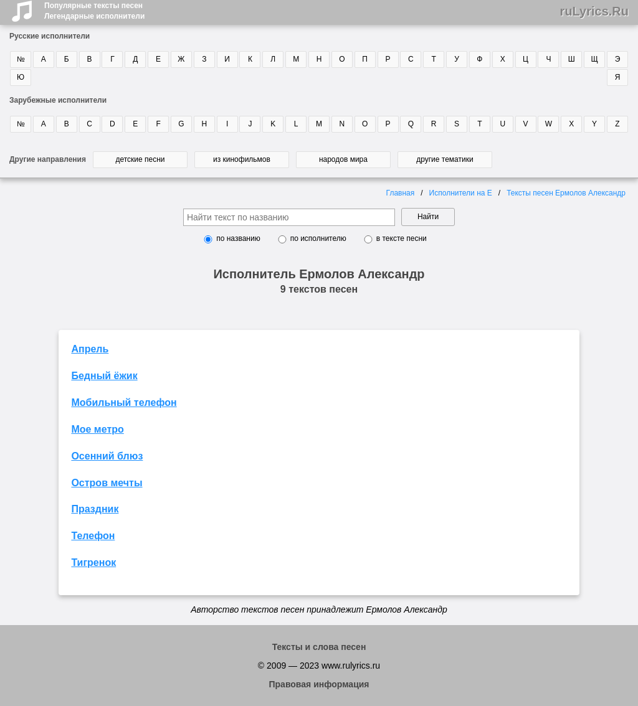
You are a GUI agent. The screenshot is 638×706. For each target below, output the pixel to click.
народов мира (343, 159)
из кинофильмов (241, 159)
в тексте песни (401, 238)
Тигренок (93, 562)
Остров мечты (106, 483)
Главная (400, 193)
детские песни (139, 159)
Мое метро (97, 429)
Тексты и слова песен (319, 647)
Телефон (93, 535)
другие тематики (444, 159)
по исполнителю (318, 238)
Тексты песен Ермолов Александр (566, 193)
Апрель (89, 349)
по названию (238, 238)
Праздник (94, 509)
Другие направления (47, 159)
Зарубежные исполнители (58, 100)
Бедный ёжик (104, 375)
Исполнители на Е (460, 193)
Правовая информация (319, 684)
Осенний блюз (107, 456)
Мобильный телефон (123, 402)
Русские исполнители (49, 36)
